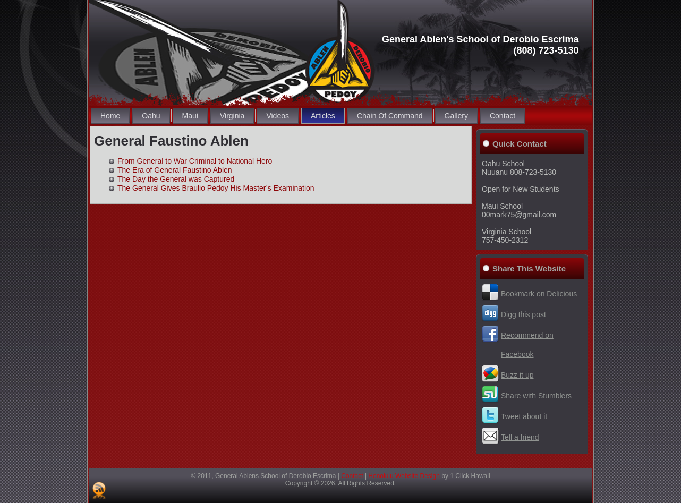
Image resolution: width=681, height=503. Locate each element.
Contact (352, 476)
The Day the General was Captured (175, 179)
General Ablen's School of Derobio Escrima (480, 39)
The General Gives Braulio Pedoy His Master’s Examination (215, 188)
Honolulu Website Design (404, 476)
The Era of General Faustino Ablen (174, 170)
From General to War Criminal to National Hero (194, 161)
